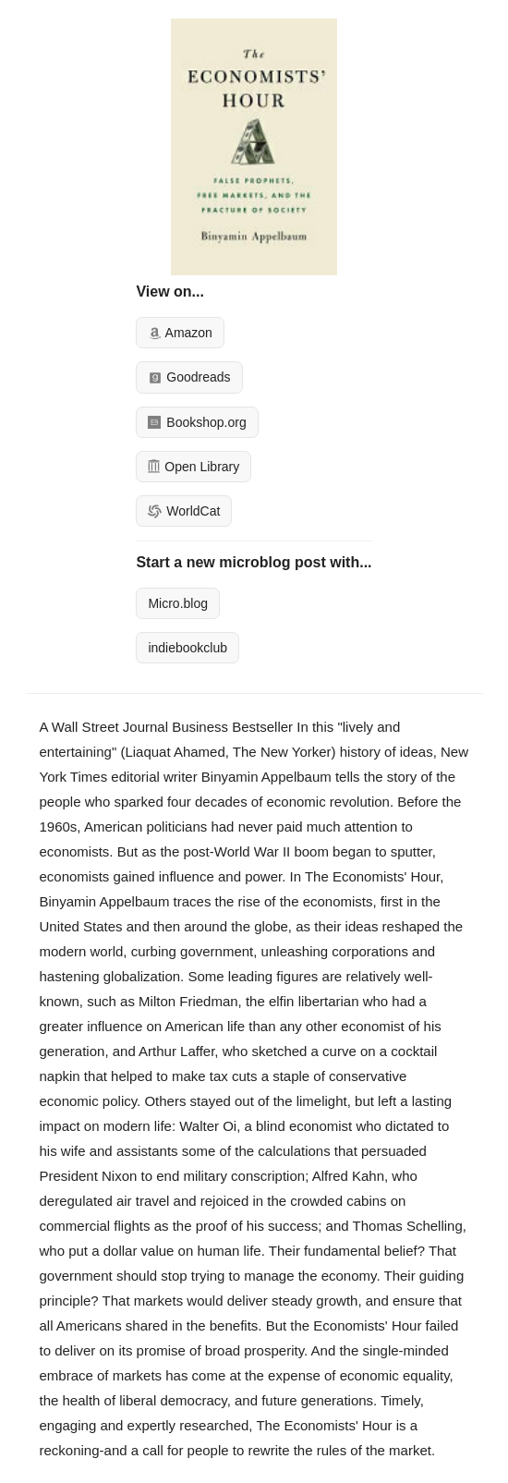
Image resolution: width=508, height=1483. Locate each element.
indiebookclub (187, 647)
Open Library (193, 466)
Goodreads (189, 377)
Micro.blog (178, 603)
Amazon (180, 332)
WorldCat (184, 511)
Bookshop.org (197, 422)
